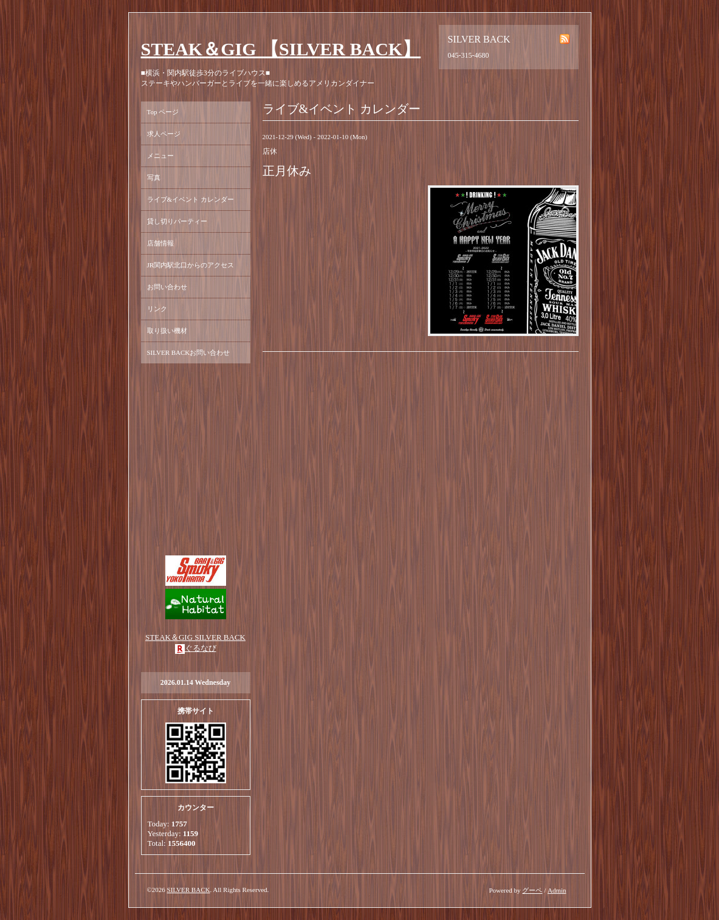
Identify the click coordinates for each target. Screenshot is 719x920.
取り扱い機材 (167, 330)
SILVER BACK (188, 889)
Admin (557, 890)
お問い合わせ (167, 286)
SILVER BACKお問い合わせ (188, 352)
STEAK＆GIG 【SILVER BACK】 (281, 49)
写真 (153, 177)
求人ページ (164, 133)
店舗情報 (160, 243)
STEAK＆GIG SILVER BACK (195, 637)
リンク (157, 308)
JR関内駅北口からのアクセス (191, 265)
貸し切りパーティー (177, 221)
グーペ (532, 890)
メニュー (160, 155)
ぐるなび (200, 648)
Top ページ (163, 111)
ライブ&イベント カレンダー (190, 199)
